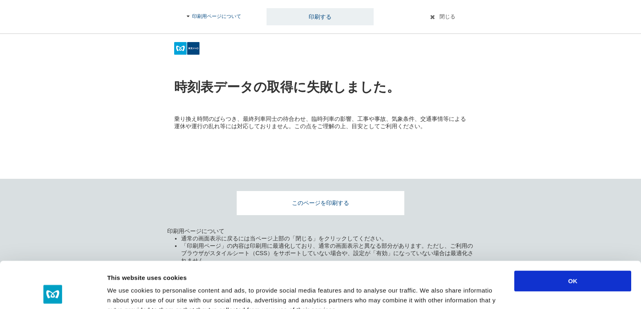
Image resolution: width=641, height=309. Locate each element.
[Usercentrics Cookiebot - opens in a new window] (53, 293)
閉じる (447, 16)
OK (573, 237)
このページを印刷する (320, 203)
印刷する (320, 16)
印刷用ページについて (216, 16)
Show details (429, 292)
